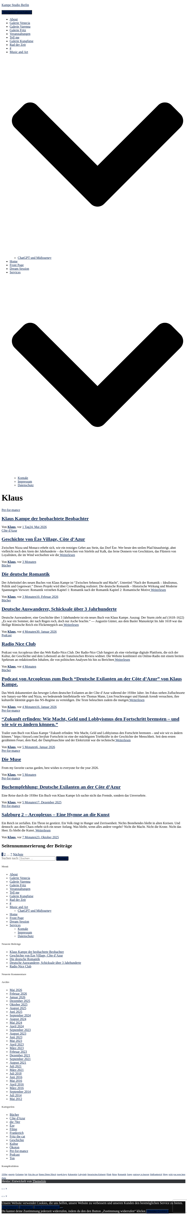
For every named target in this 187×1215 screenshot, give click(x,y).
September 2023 (20, 1030)
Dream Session (19, 268)
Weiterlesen (67, 555)
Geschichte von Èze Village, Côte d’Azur (43, 539)
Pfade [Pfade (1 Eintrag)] (108, 1174)
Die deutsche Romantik (26, 574)
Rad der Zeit (18, 44)
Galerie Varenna (20, 26)
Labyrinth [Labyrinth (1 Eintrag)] (82, 1174)
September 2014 (20, 1091)
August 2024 (18, 1019)
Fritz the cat (17, 1136)
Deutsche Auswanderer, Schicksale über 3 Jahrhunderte (59, 609)
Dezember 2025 (20, 1001)
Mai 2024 (16, 1022)
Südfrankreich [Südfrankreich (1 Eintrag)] (156, 1174)
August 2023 (18, 1033)
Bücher (6, 565)
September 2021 (20, 1059)
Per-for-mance (11, 510)
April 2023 (17, 1044)
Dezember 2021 (20, 1055)
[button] (97, 254)
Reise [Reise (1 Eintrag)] (114, 1174)
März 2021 (17, 1070)
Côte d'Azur (9, 530)
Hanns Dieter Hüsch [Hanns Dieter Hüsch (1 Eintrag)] (47, 1174)
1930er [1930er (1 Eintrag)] (5, 1174)
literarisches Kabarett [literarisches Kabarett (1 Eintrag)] (96, 1174)
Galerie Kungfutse (21, 41)
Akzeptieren (10, 1207)
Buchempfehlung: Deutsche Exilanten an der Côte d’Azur (61, 786)
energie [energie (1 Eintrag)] (11, 1174)
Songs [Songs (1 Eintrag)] (129, 1174)
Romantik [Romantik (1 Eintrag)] (122, 1174)
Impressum (25, 481)
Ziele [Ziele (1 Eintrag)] (4, 1178)
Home (14, 261)
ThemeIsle (39, 1181)
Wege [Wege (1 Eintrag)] (165, 1174)
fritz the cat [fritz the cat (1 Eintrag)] (33, 1174)
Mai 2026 (16, 990)
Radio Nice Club (19, 643)
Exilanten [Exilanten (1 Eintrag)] (19, 1174)
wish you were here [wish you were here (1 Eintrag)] (176, 1174)
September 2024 (20, 1015)
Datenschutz (26, 485)
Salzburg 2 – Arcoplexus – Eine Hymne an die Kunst (56, 814)
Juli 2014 (16, 1095)
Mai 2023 (16, 1040)
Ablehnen (26, 1207)
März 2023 (17, 1048)
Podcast (7, 635)
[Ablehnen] (61, 1208)
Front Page (17, 265)
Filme (13, 1129)
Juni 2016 (16, 1077)
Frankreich (17, 1132)
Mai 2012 (16, 1099)
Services (15, 925)
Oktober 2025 (18, 1004)
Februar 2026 (18, 993)
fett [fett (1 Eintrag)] (26, 1174)
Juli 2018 (16, 1073)
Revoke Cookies (157, 1211)
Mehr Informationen (47, 1207)
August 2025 (18, 1008)
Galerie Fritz (18, 30)
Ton (12, 1158)
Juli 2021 (16, 1066)
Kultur (14, 1143)
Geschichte (17, 1140)
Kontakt (23, 478)
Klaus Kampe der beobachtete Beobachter (45, 518)
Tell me (14, 37)
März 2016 (17, 1088)
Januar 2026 (17, 997)
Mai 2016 (16, 1080)
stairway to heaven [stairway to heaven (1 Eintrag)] (141, 1174)
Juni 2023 (16, 1037)
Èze (12, 1125)
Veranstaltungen (20, 34)
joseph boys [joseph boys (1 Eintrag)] (62, 1174)
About (14, 19)
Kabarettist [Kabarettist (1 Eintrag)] (72, 1174)
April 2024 (17, 1026)
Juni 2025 (16, 1011)
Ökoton (14, 1147)
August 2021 (18, 1062)
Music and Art (19, 907)
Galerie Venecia (20, 23)
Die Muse (11, 759)
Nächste (18, 854)
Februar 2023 (18, 1051)
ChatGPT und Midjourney (35, 257)
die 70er (15, 1122)
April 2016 (17, 1084)
